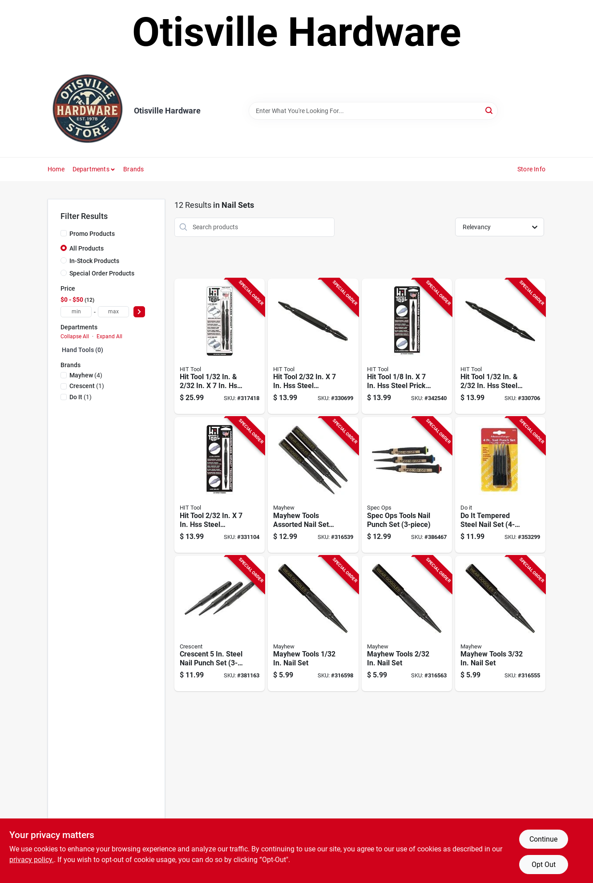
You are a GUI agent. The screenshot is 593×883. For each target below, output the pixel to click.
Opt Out (544, 864)
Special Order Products (101, 273)
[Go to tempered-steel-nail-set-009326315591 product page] (500, 485)
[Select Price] (139, 311)
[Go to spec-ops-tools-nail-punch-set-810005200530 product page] (407, 485)
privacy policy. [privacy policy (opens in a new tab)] (31, 859)
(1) (86, 385)
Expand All (109, 336)
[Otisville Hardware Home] (88, 111)
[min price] (76, 311)
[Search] (489, 110)
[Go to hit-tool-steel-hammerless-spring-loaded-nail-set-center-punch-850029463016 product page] (313, 346)
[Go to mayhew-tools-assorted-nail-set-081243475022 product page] (313, 485)
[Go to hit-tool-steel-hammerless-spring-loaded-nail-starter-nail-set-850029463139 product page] (219, 485)
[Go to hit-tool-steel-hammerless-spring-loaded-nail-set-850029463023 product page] (500, 346)
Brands (133, 169)
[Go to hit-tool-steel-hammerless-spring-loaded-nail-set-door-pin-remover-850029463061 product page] (219, 346)
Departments (91, 169)
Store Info (531, 169)
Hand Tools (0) (82, 349)
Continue (543, 839)
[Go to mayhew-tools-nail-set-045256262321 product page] (407, 624)
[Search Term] (373, 111)
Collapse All (75, 336)
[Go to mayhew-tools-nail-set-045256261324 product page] (313, 624)
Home (56, 169)
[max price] (113, 311)
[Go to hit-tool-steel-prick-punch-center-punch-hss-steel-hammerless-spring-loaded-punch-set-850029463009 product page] (407, 346)
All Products (86, 248)
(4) (85, 375)
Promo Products (92, 233)
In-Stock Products (94, 261)
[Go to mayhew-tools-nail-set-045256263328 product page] (500, 624)
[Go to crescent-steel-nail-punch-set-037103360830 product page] (219, 624)
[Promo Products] (64, 233)
